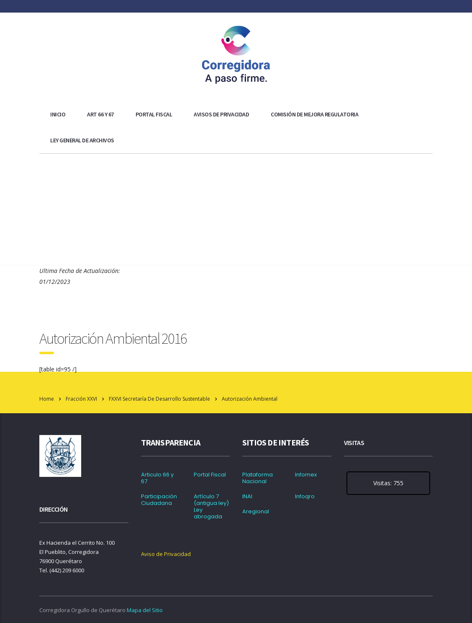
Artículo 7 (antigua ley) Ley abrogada (211, 506)
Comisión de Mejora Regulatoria (314, 114)
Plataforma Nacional (257, 478)
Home (46, 398)
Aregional (255, 511)
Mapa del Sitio (145, 610)
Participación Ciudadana (159, 500)
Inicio (57, 114)
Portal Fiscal (154, 114)
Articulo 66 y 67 (157, 478)
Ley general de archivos (82, 140)
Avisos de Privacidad (221, 114)
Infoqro (305, 496)
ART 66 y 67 (100, 114)
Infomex (306, 474)
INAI (247, 496)
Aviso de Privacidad (166, 554)
